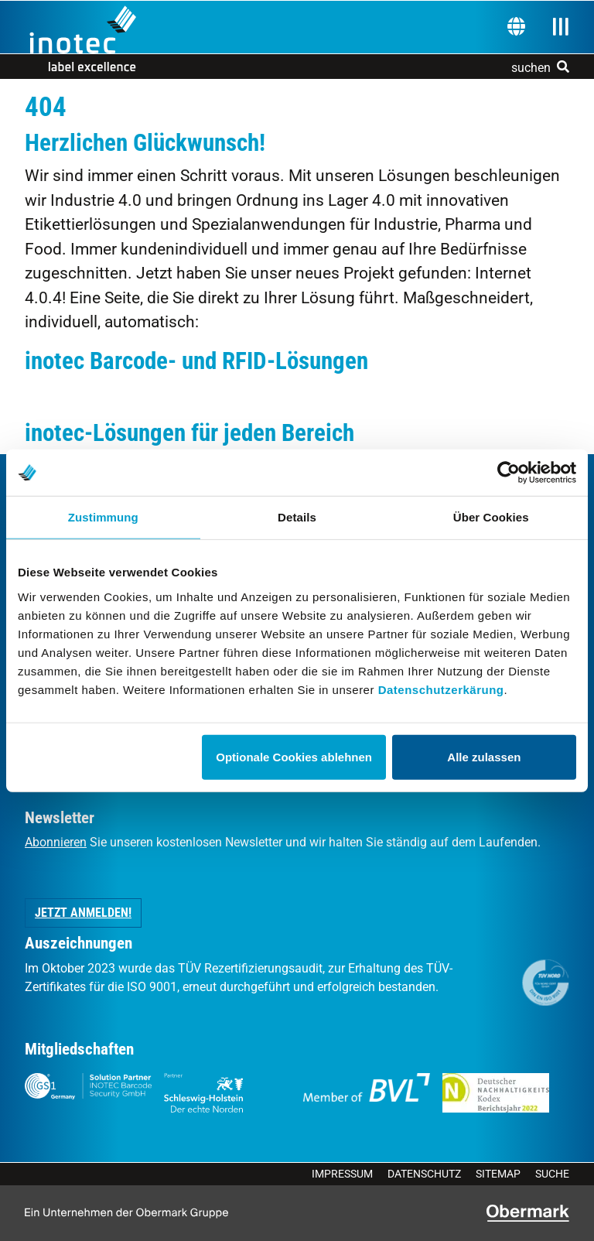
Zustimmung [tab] (103, 517)
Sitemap (498, 1173)
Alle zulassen (484, 756)
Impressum (342, 1173)
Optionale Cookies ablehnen (294, 756)
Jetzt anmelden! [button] (83, 912)
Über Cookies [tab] (491, 517)
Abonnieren (56, 842)
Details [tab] (297, 517)
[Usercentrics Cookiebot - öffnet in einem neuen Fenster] (508, 472)
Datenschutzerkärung (441, 689)
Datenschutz (424, 1173)
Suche (552, 1173)
